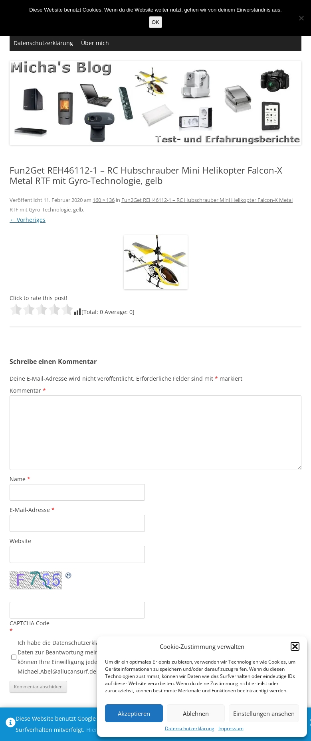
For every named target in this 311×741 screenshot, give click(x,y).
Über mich (95, 43)
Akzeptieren (134, 713)
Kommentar (28, 390)
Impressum (231, 728)
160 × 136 (104, 200)
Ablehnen (196, 713)
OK (155, 22)
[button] (295, 646)
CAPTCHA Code (30, 623)
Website (20, 541)
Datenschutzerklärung (189, 728)
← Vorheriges (28, 219)
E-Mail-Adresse (32, 510)
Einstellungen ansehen (264, 713)
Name (20, 479)
